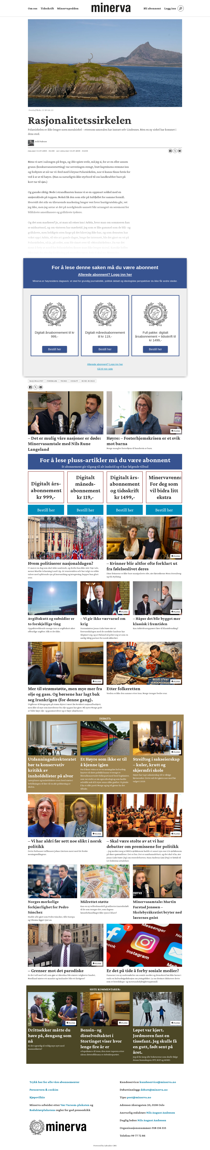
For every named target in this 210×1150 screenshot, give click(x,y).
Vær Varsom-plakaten (74, 1105)
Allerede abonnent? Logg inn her (105, 274)
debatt (74, 381)
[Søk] (181, 8)
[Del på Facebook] (170, 151)
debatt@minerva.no (154, 1089)
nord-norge (88, 381)
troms (64, 381)
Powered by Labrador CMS (105, 1145)
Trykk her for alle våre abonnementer (54, 1082)
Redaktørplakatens (42, 1110)
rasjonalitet (36, 381)
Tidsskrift (47, 8)
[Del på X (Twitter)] (175, 151)
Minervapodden (68, 8)
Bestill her (54, 349)
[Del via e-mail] (179, 151)
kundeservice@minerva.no (158, 1082)
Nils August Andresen (160, 1112)
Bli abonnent (152, 8)
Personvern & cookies (44, 1089)
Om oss (32, 8)
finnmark (52, 381)
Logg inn (170, 8)
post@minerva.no (139, 1097)
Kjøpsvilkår (37, 1097)
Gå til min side (105, 369)
